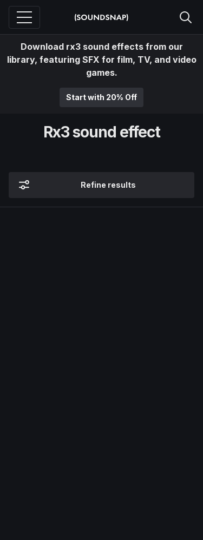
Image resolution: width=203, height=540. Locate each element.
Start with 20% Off (101, 97)
